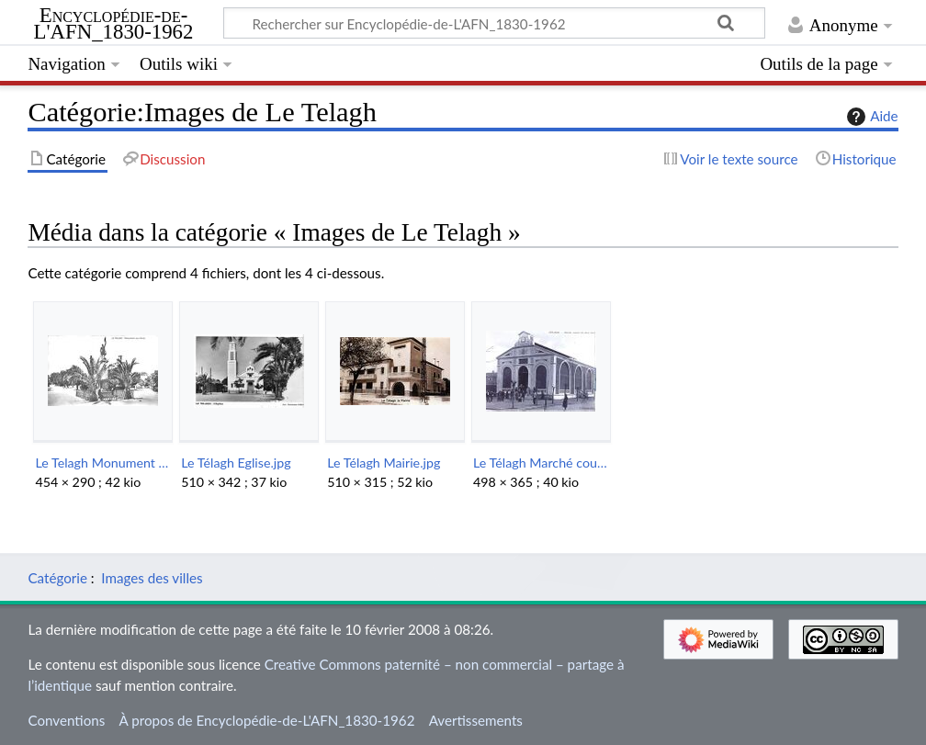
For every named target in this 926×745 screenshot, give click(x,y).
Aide (870, 116)
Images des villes (151, 578)
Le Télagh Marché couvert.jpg (540, 462)
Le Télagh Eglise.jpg (235, 462)
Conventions (66, 720)
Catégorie (57, 578)
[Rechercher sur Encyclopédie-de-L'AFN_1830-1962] (494, 23)
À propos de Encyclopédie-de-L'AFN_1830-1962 (267, 720)
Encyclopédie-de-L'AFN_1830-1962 (114, 23)
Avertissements (476, 720)
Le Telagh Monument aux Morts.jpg (102, 462)
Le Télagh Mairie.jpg (383, 462)
